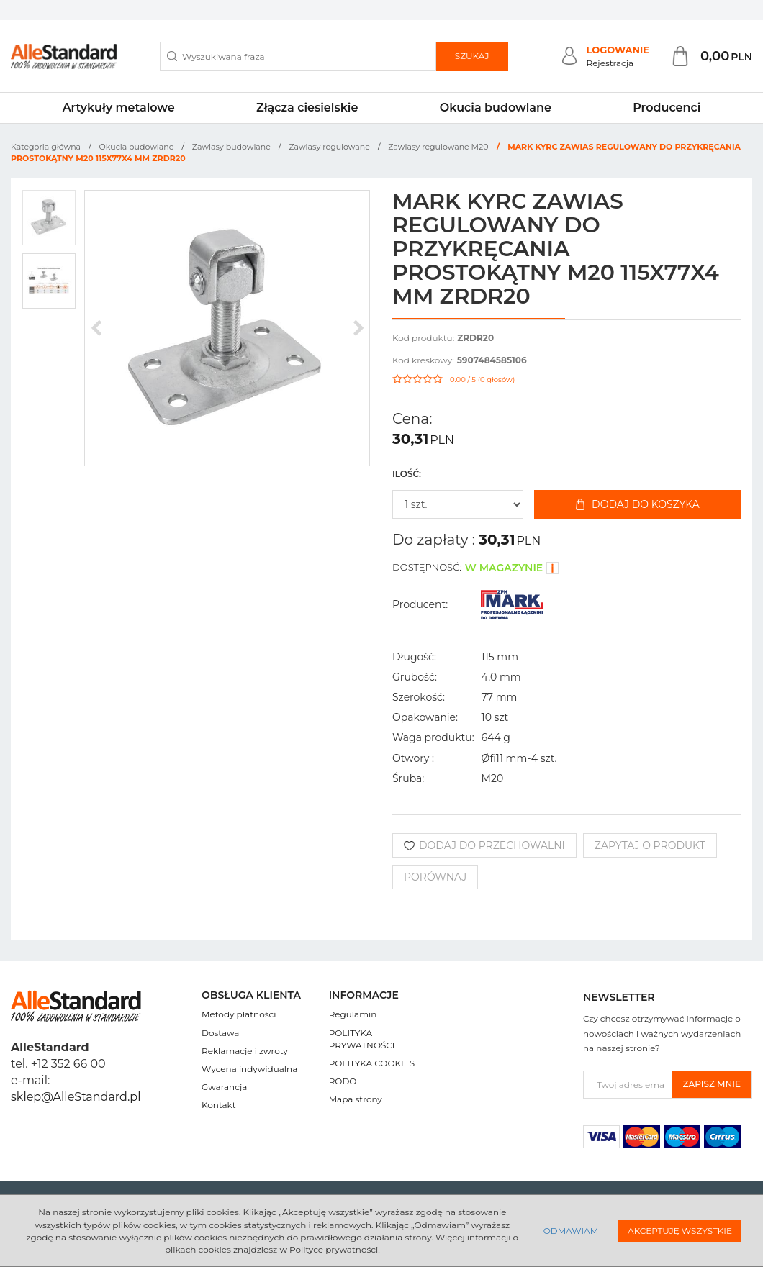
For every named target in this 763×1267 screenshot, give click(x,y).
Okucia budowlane (495, 107)
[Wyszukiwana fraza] (298, 56)
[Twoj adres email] (628, 1084)
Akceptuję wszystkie (680, 1230)
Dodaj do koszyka (638, 504)
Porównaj (435, 877)
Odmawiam (570, 1230)
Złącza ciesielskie (307, 107)
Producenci (666, 107)
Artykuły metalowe (119, 107)
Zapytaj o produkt (650, 845)
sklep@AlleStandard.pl (75, 1097)
